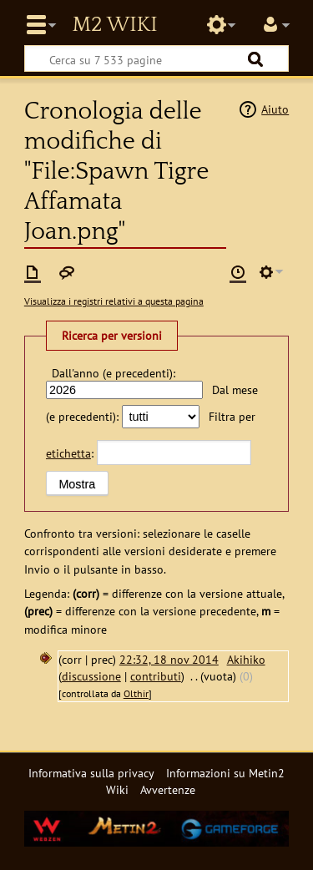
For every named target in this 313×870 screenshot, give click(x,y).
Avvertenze (167, 789)
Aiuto (275, 109)
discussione (91, 676)
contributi (155, 676)
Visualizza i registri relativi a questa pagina (114, 301)
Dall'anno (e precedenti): (113, 373)
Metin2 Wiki (114, 25)
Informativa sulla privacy (91, 773)
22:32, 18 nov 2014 (169, 659)
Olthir (136, 693)
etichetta (68, 453)
